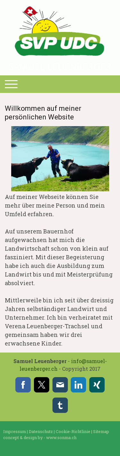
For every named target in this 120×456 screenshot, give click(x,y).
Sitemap (101, 431)
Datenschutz (41, 431)
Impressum (14, 431)
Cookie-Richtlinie (73, 431)
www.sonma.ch (61, 437)
